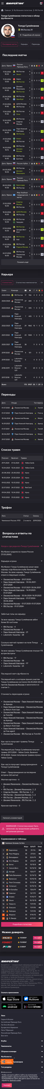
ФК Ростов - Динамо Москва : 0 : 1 (18, 797)
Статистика (7, 283)
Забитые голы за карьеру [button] (13, 614)
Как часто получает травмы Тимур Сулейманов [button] (17, 742)
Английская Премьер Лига (11, 1022)
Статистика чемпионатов (26, 283)
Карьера (24, 44)
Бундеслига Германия (9, 1028)
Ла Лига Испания (7, 1025)
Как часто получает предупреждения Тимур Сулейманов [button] (19, 765)
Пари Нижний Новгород (13, 582)
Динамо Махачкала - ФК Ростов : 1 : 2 (19, 800)
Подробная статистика (22, 924)
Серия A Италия (7, 1019)
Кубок (25, 164)
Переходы (36, 44)
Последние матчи (9, 44)
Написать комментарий (12, 818)
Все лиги (4, 1036)
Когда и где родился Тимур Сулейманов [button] (20, 546)
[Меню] (2, 3)
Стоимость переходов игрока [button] (15, 694)
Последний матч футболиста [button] (15, 673)
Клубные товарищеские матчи (22, 195)
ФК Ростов (8, 606)
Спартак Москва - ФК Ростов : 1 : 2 (18, 792)
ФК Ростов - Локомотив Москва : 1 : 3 (19, 795)
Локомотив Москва (11, 579)
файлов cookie (15, 1080)
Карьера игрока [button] (8, 561)
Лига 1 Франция (7, 1030)
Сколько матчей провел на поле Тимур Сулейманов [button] (19, 643)
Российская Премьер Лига (11, 1033)
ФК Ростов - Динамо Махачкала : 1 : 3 (19, 789)
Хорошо (6, 1085)
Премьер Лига (22, 67)
